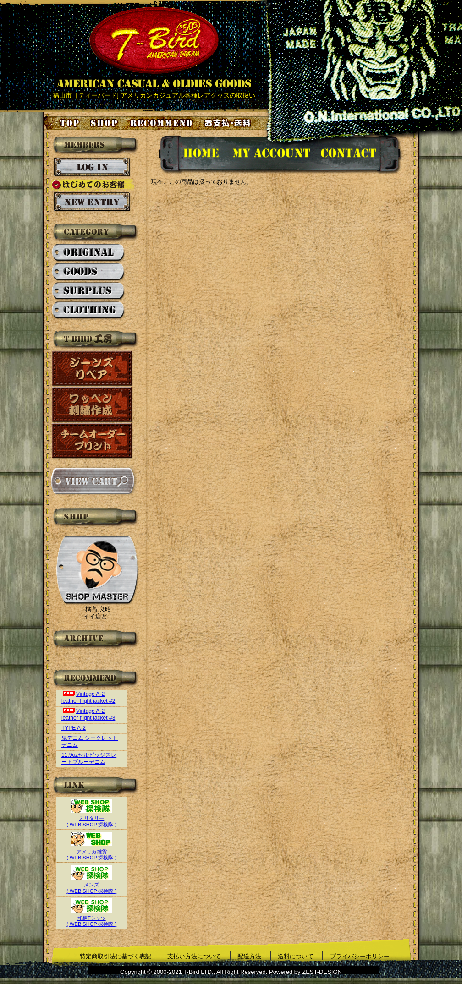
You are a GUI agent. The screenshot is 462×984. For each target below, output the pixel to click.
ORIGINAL (88, 252)
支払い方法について (194, 956)
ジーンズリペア (92, 368)
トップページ (62, 123)
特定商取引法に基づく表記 (115, 956)
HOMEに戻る (192, 154)
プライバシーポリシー (360, 956)
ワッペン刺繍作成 (92, 405)
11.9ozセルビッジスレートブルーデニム (88, 758)
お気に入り (162, 123)
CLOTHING (88, 310)
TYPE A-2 (73, 728)
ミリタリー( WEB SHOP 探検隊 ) (91, 818)
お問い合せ (359, 154)
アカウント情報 (270, 154)
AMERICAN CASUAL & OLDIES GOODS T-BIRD (153, 47)
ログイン (92, 167)
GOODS (88, 272)
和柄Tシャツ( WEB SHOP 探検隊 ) (91, 918)
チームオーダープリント (92, 441)
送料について (296, 956)
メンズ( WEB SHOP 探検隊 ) (91, 885)
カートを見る (92, 481)
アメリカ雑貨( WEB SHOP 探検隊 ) (91, 851)
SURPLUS (88, 291)
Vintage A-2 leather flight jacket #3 (88, 714)
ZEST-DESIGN (322, 971)
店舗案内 (105, 123)
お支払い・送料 (228, 123)
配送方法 (249, 956)
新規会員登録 (92, 202)
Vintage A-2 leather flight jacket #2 (88, 697)
